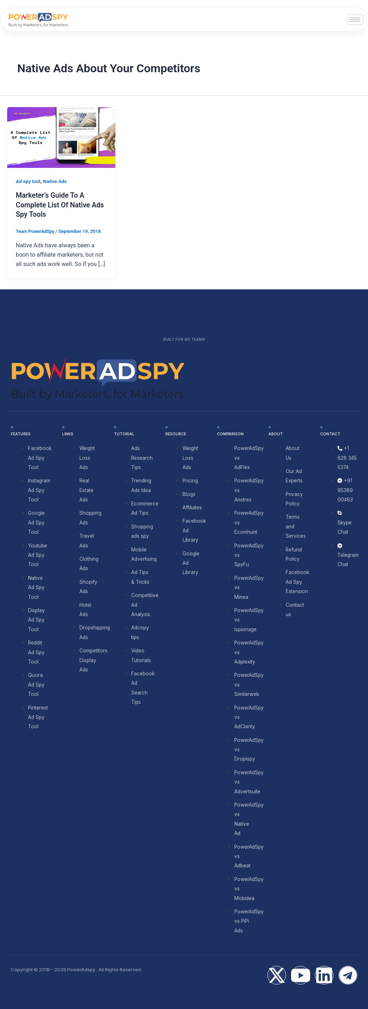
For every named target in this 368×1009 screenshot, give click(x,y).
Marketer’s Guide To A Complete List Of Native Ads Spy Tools (61, 204)
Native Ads (56, 181)
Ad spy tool (28, 181)
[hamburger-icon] (355, 19)
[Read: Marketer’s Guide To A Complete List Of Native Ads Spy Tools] (61, 137)
